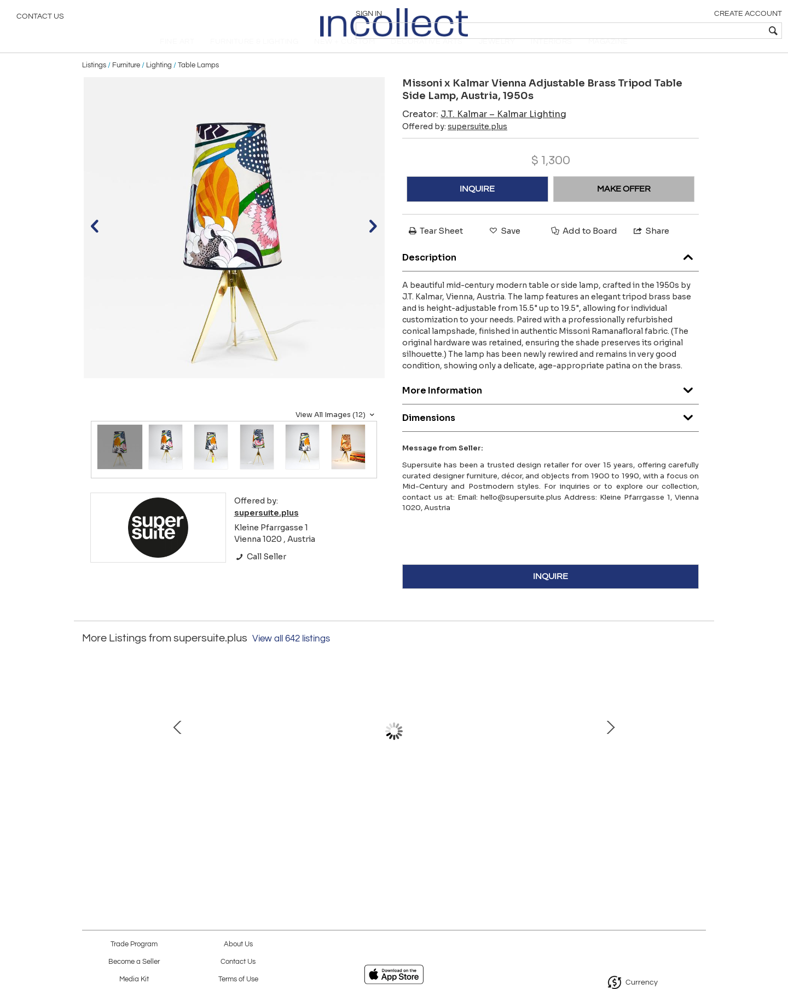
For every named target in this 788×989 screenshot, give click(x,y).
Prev (90, 755)
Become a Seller (134, 961)
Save (504, 249)
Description (550, 273)
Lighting (159, 83)
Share (650, 249)
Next (697, 755)
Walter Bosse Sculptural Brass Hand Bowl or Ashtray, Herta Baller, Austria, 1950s (391, 805)
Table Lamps (198, 83)
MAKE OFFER (624, 207)
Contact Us (40, 19)
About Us (238, 944)
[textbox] (701, 30)
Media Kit (134, 979)
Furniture (126, 83)
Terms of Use (238, 979)
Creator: (484, 132)
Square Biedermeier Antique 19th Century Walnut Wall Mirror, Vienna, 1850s (506, 805)
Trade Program (134, 944)
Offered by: (454, 144)
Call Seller (260, 575)
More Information (550, 406)
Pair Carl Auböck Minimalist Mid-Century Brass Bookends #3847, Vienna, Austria (162, 805)
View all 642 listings (291, 657)
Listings (94, 83)
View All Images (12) (336, 433)
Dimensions (550, 433)
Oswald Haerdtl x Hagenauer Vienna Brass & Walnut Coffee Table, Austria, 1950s (276, 805)
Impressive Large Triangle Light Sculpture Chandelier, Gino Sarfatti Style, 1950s (621, 805)
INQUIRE (477, 207)
